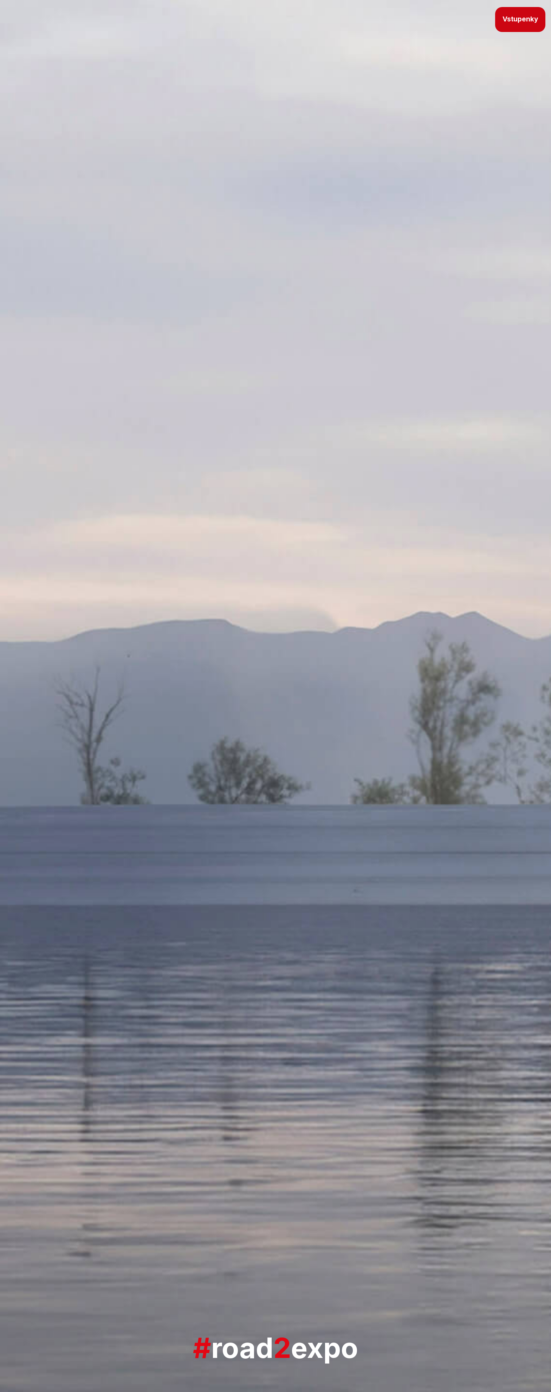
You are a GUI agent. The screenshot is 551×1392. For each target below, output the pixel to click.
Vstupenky (520, 19)
